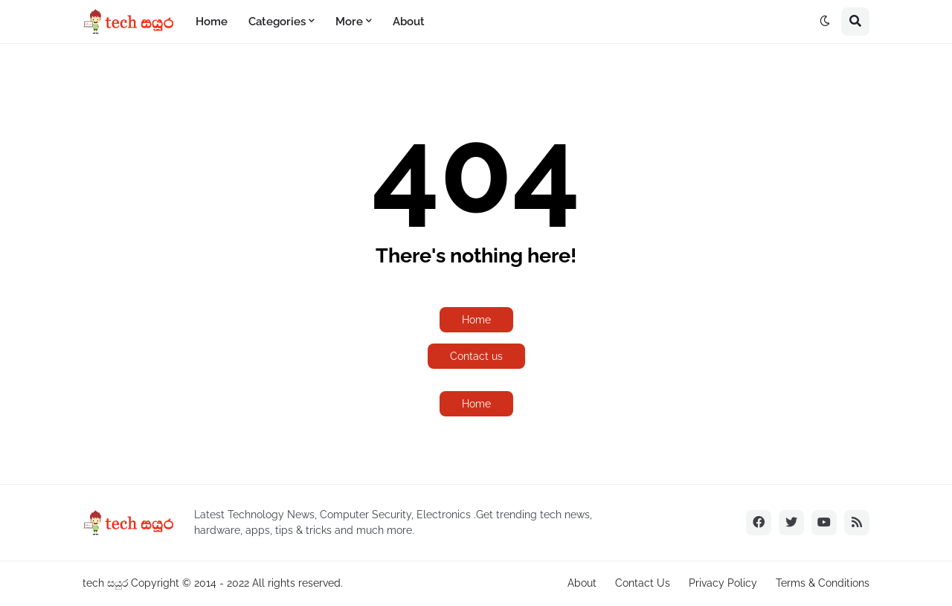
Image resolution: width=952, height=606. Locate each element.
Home (476, 320)
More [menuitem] (349, 21)
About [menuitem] (409, 21)
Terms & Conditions (822, 583)
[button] (824, 21)
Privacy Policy (723, 583)
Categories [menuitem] (277, 21)
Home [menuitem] (212, 21)
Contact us (476, 356)
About (581, 583)
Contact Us (642, 583)
